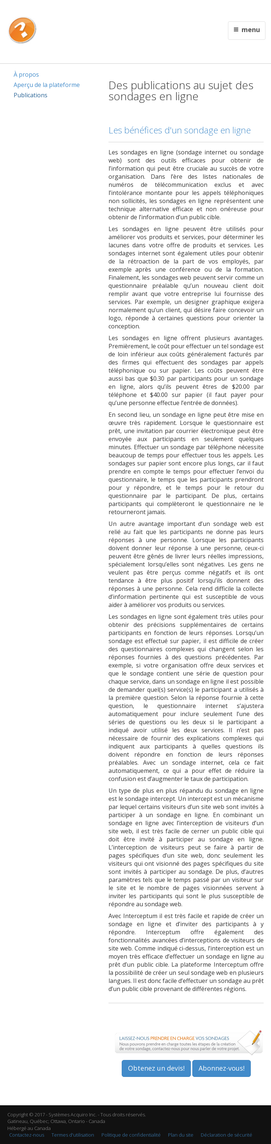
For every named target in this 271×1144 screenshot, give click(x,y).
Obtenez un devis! (156, 1068)
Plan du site (180, 1134)
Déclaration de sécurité (226, 1134)
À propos (26, 74)
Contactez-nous (26, 1134)
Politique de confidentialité (131, 1134)
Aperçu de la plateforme (47, 85)
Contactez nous (184, 10)
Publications (30, 95)
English (158, 10)
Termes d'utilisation (72, 1134)
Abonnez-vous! (222, 1068)
